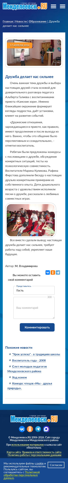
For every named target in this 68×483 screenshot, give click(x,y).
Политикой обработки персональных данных (22, 475)
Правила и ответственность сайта (41, 452)
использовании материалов (27, 444)
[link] (8, 21)
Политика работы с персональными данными (34, 455)
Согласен (56, 465)
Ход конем (19, 377)
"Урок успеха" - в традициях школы (36, 354)
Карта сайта (14, 452)
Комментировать (37, 327)
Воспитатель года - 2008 (29, 360)
